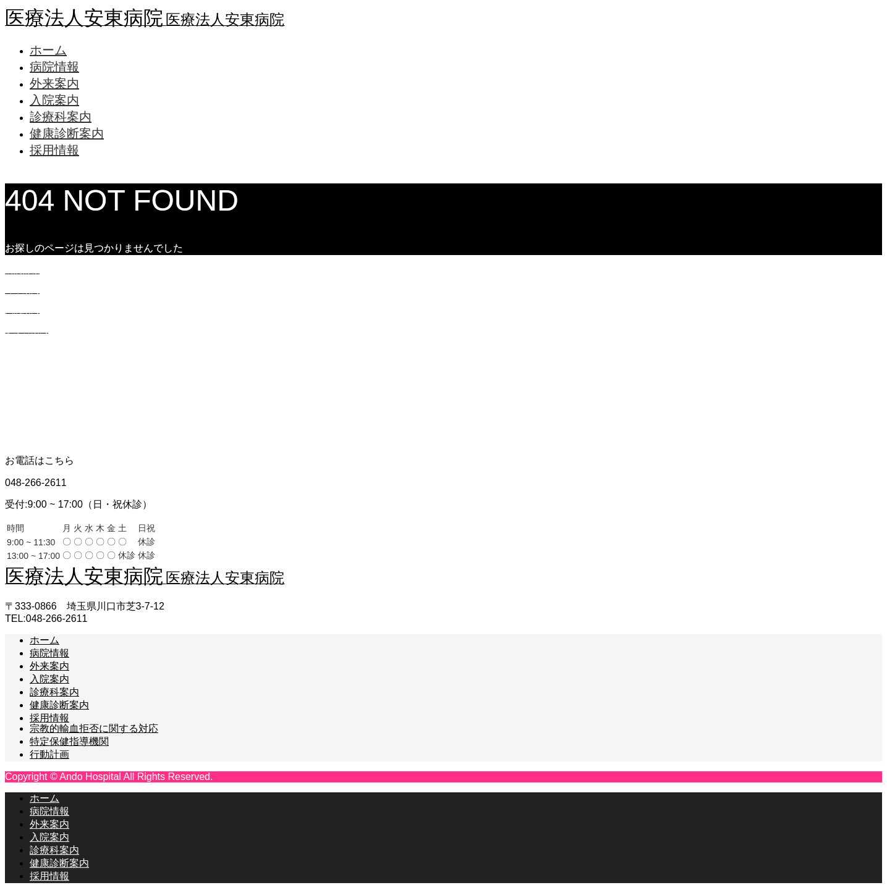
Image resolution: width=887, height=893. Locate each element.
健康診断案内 (67, 133)
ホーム (48, 50)
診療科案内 (60, 117)
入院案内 (54, 100)
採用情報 (54, 150)
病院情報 (54, 66)
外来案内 (54, 83)
